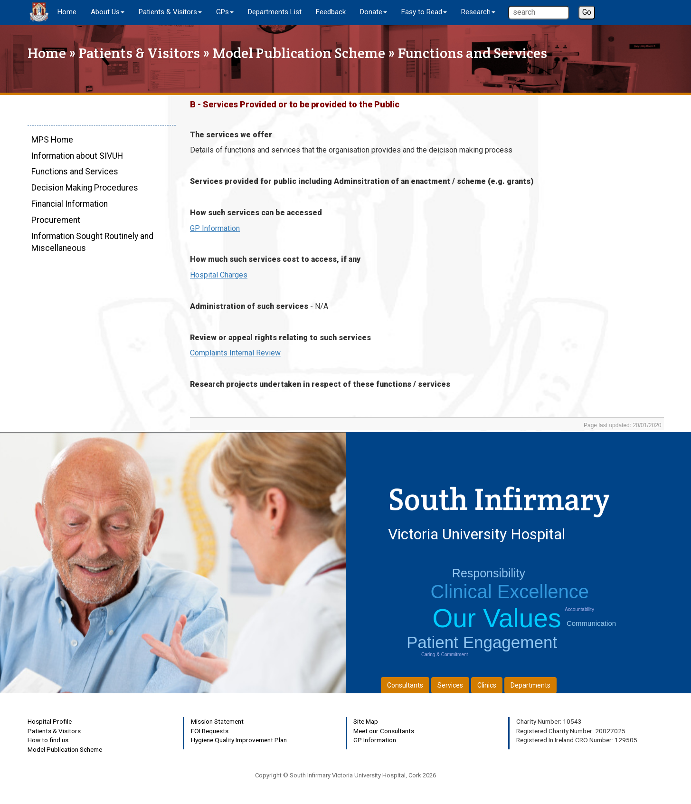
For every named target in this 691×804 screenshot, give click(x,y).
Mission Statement (217, 721)
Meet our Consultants (383, 731)
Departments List (275, 12)
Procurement (55, 220)
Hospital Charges (218, 274)
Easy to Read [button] (424, 12)
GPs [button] (225, 12)
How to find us (48, 740)
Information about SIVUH (77, 156)
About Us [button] (107, 12)
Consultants (405, 685)
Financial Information (69, 204)
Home (66, 12)
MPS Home (52, 139)
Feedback (331, 12)
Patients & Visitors (139, 53)
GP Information (215, 228)
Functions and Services (74, 171)
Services (450, 685)
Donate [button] (373, 12)
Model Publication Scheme (299, 53)
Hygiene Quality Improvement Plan (239, 740)
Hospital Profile (50, 721)
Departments (530, 685)
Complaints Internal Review (235, 352)
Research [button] (478, 12)
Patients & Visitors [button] (170, 12)
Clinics (486, 685)
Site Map (365, 721)
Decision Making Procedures (84, 187)
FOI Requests (209, 731)
